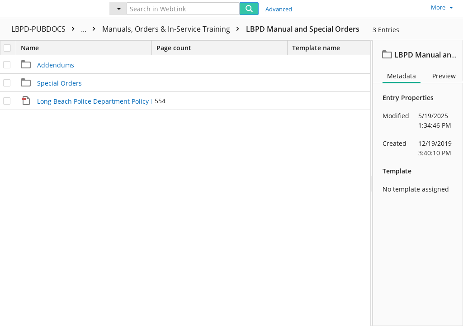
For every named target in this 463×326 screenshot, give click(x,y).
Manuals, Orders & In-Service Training (173, 29)
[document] (418, 183)
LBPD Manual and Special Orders (302, 29)
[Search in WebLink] (183, 8)
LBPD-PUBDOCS (55, 29)
